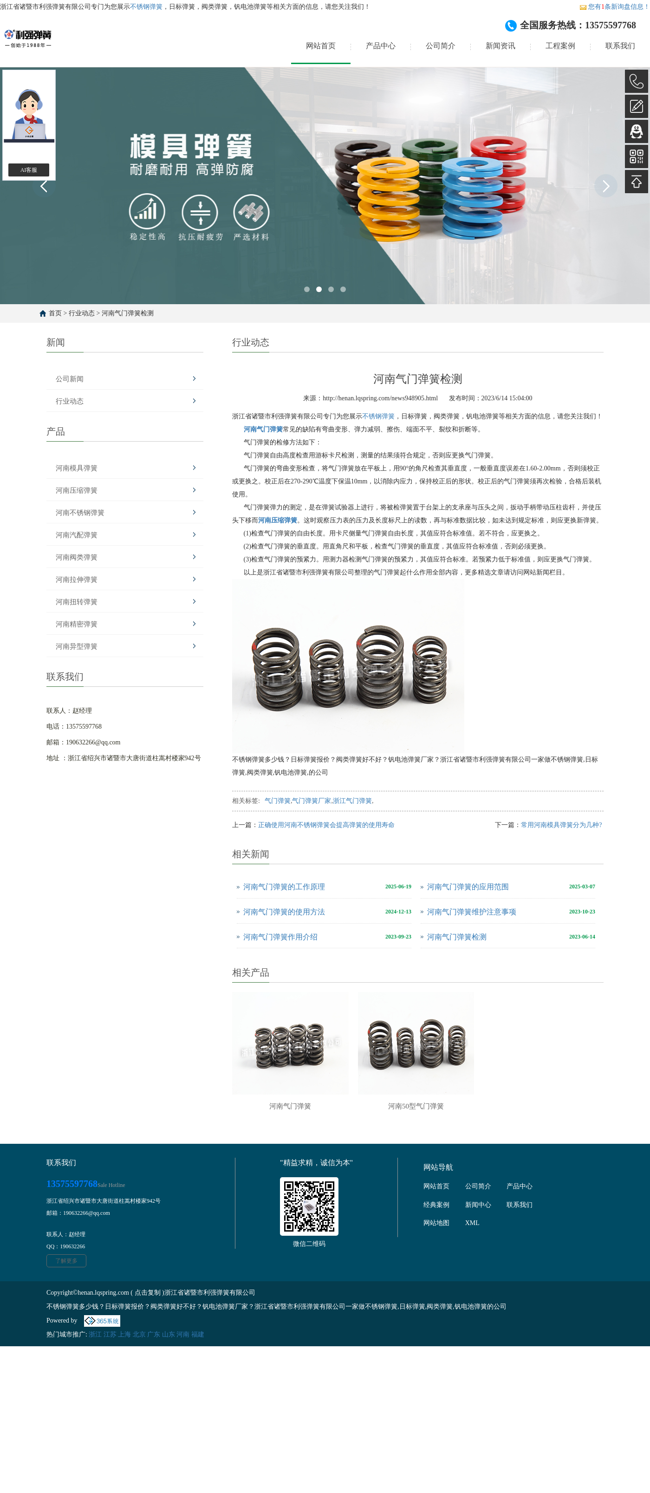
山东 (168, 1334)
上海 (124, 1334)
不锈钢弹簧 (146, 6)
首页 (55, 313)
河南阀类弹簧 (77, 557)
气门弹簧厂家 (311, 800)
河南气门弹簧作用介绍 (280, 937)
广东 (153, 1334)
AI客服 (29, 170)
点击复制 (148, 1292)
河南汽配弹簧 (77, 535)
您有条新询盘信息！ (614, 6)
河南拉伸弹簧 (77, 579)
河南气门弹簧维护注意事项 (471, 912)
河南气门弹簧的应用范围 (468, 887)
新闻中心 (478, 1204)
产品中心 (381, 46)
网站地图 (436, 1222)
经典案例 (436, 1204)
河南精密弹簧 (77, 624)
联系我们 (620, 46)
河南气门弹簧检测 (128, 313)
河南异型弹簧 (77, 646)
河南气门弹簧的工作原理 (284, 887)
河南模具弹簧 (77, 468)
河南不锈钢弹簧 (80, 512)
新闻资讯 (500, 46)
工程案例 (560, 46)
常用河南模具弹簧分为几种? (562, 824)
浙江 (95, 1334)
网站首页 (321, 46)
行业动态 (82, 313)
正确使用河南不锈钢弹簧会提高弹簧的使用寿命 (326, 824)
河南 (182, 1334)
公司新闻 (70, 379)
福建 (197, 1334)
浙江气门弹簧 (352, 800)
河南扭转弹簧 (77, 602)
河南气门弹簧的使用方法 (284, 912)
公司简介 (440, 46)
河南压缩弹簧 (77, 490)
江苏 (110, 1334)
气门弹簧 (278, 800)
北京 (139, 1334)
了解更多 (66, 1261)
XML (472, 1222)
